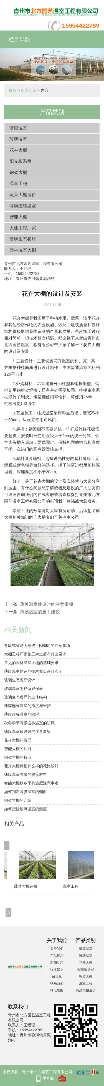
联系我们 (57, 983)
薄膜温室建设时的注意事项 (46, 604)
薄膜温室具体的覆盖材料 (25, 774)
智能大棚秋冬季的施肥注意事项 (31, 783)
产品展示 (57, 956)
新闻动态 (28, 90)
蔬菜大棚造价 (22, 194)
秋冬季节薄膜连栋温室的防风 (29, 723)
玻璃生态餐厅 (22, 239)
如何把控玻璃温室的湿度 (25, 809)
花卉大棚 (18, 150)
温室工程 (18, 183)
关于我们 (57, 949)
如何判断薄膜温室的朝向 (25, 791)
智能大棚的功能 (17, 748)
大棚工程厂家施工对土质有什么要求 (35, 654)
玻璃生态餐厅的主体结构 (25, 697)
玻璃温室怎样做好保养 (23, 688)
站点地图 (57, 990)
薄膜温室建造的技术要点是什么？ (33, 671)
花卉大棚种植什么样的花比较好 (31, 766)
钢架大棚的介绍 (17, 800)
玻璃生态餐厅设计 (19, 680)
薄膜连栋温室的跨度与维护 (27, 705)
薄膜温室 (18, 128)
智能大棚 (18, 216)
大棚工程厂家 (22, 228)
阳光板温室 (20, 161)
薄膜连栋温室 (22, 205)
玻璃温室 (18, 139)
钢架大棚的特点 (17, 757)
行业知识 (57, 969)
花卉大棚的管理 (17, 740)
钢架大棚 (18, 172)
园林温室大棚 (22, 250)
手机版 (48, 1078)
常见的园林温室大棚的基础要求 (31, 662)
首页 (12, 90)
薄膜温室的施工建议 (40, 611)
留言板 (57, 976)
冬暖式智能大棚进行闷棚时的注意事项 (37, 645)
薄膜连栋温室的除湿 (21, 714)
